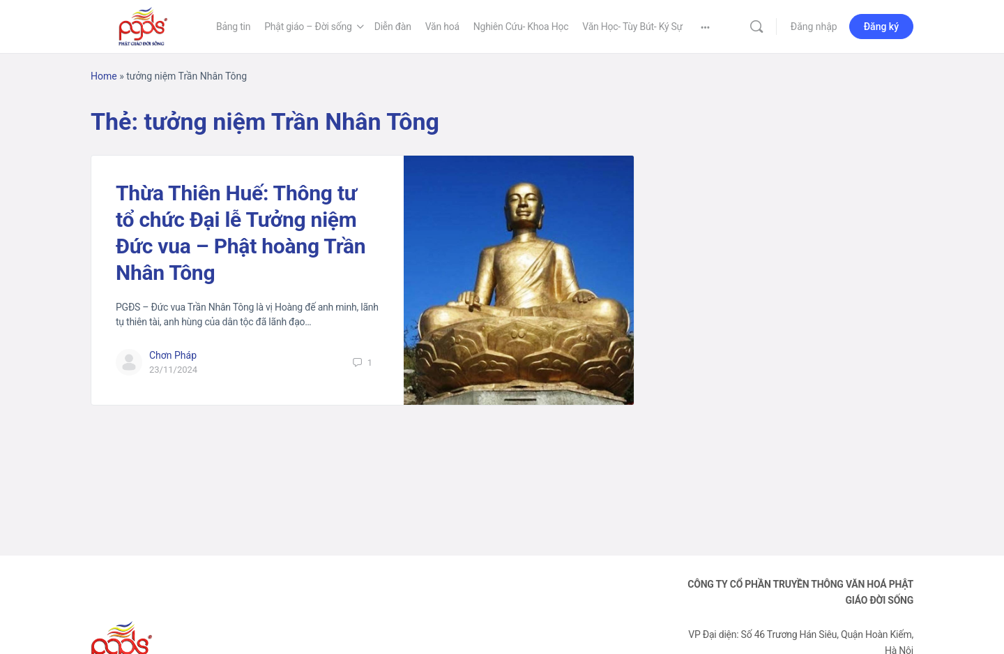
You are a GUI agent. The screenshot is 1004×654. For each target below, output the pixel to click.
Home (104, 76)
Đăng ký (881, 26)
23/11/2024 (173, 369)
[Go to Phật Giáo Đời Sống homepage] (143, 25)
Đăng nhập (814, 26)
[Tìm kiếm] (756, 26)
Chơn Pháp (173, 355)
